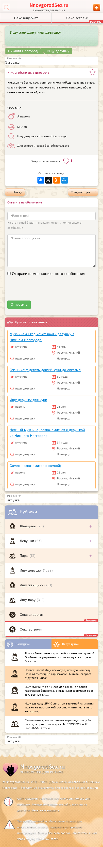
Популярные (66, 644)
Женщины (28, 526)
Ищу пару (28, 600)
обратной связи (47, 839)
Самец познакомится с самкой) (35, 465)
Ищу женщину (32, 585)
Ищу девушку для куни (28, 400)
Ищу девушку (31, 570)
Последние (18, 644)
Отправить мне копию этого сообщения (48, 274)
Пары (25, 555)
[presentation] (44, 291)
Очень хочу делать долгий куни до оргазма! (45, 370)
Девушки (27, 541)
